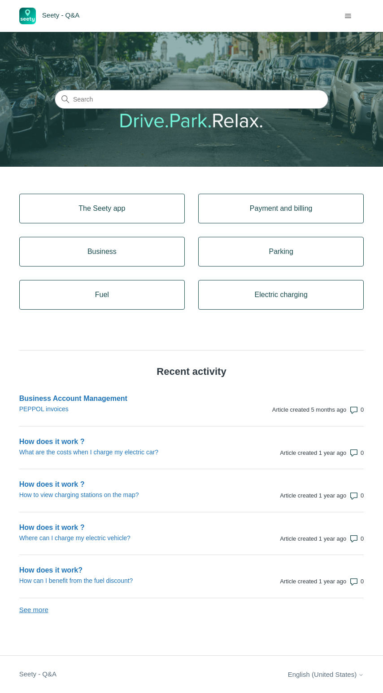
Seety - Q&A (38, 674)
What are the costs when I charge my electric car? (88, 452)
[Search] (191, 99)
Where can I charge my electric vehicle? (75, 538)
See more (33, 609)
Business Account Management (73, 398)
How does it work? (51, 570)
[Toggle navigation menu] (348, 16)
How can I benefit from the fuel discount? (76, 580)
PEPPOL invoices (44, 409)
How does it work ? (52, 441)
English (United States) (326, 674)
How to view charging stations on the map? (79, 494)
